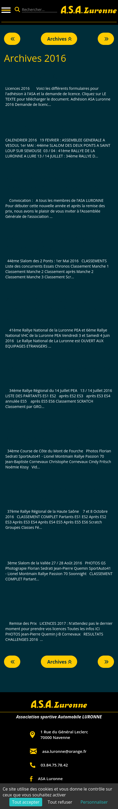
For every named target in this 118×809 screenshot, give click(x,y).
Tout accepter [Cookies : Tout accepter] (25, 802)
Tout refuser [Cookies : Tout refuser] (60, 802)
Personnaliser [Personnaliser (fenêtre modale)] (94, 802)
